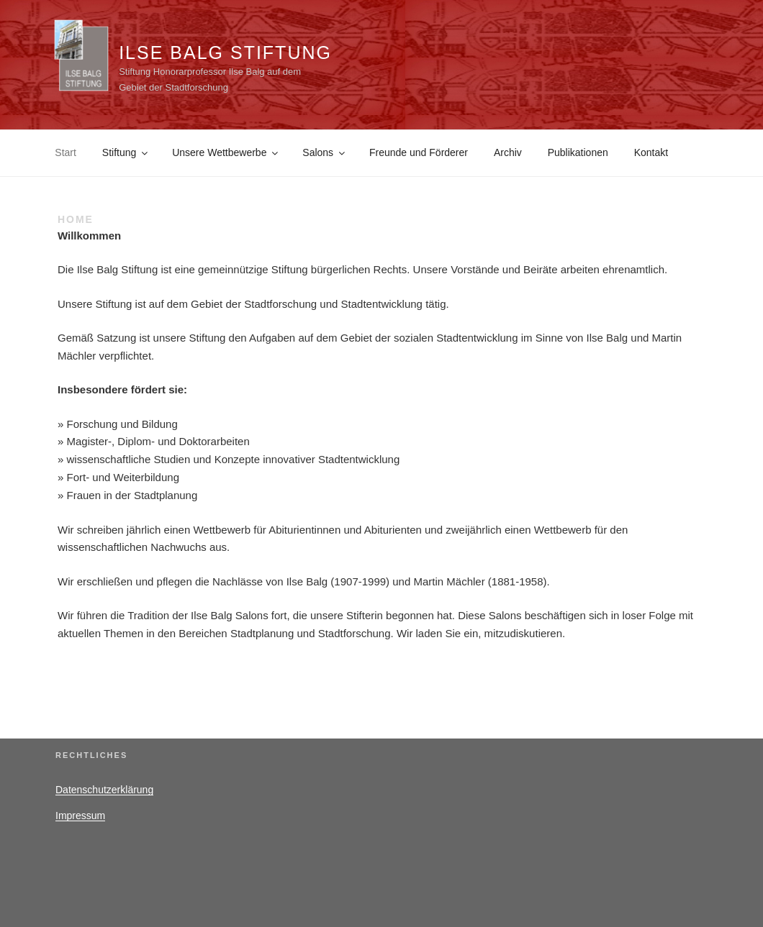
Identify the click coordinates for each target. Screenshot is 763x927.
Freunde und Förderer (418, 152)
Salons (324, 152)
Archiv (508, 152)
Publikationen (578, 152)
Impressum (80, 815)
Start (65, 152)
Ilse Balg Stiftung (225, 52)
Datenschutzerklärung (104, 789)
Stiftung (126, 152)
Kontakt (651, 152)
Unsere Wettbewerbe (226, 152)
